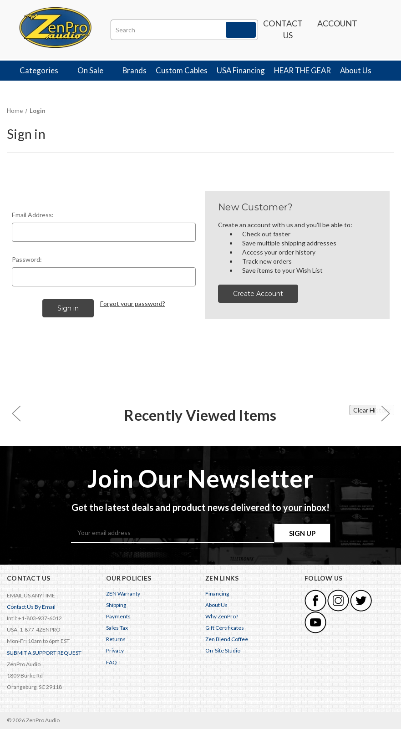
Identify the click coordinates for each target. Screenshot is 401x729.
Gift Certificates (224, 627)
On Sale (95, 70)
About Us (360, 70)
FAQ (111, 662)
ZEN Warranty (123, 593)
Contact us (283, 29)
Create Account (258, 294)
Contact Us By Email (31, 606)
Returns (116, 639)
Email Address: (33, 215)
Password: (27, 259)
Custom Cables (182, 70)
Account (337, 28)
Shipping (116, 605)
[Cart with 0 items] (376, 29)
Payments (118, 616)
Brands (134, 70)
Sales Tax (117, 627)
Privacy (115, 650)
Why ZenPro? (221, 616)
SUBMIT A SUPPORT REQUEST (44, 652)
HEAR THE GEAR (302, 70)
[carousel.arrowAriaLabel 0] (16, 413)
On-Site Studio (222, 650)
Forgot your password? (132, 303)
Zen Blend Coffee (226, 639)
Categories (44, 70)
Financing (217, 593)
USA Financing (241, 70)
